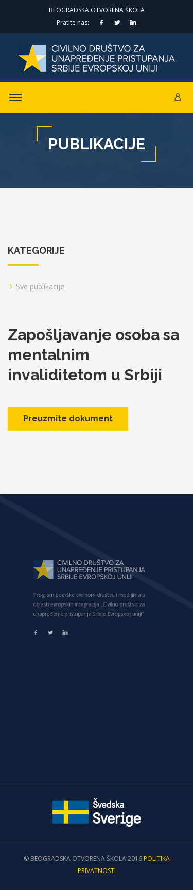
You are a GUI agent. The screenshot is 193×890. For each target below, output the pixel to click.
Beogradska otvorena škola (97, 10)
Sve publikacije (40, 286)
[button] (177, 97)
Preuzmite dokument (68, 418)
